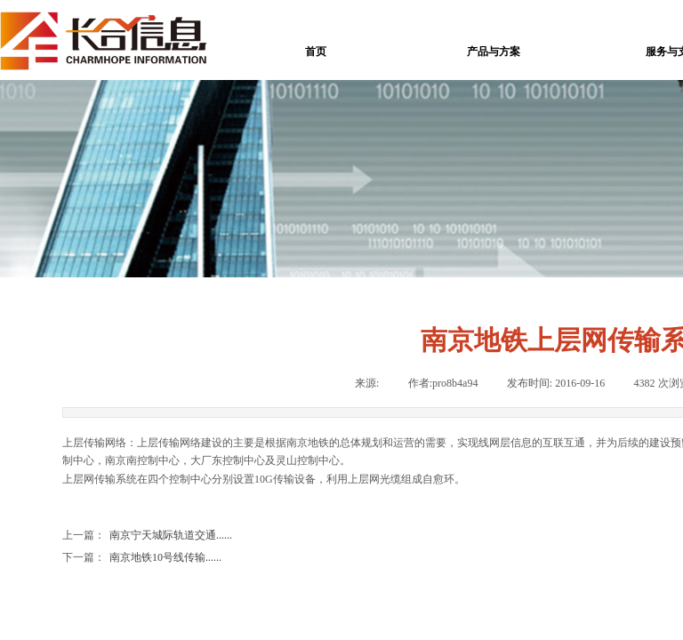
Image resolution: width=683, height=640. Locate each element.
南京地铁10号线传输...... (141, 558)
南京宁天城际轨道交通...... (147, 535)
